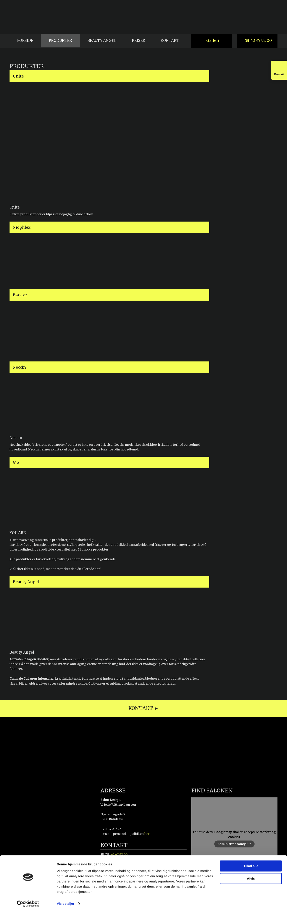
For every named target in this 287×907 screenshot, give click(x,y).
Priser (138, 40)
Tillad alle (250, 861)
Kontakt (170, 40)
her (147, 834)
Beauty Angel (101, 40)
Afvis (251, 873)
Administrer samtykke (234, 844)
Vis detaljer (65, 898)
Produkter (60, 40)
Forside (25, 40)
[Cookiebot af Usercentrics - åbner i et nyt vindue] (28, 898)
